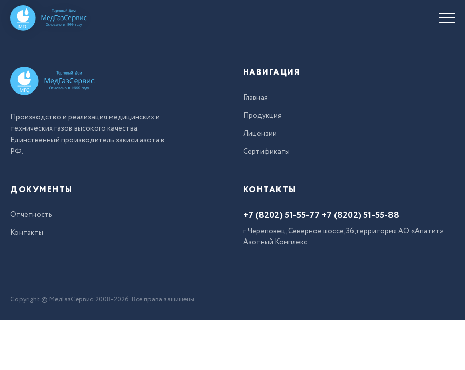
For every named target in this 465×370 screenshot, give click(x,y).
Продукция (262, 115)
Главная (255, 97)
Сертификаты (266, 151)
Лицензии (260, 133)
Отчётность (31, 215)
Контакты (26, 233)
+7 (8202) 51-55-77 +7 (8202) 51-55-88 (321, 215)
